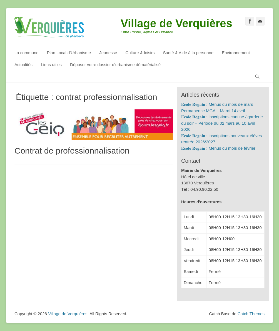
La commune (26, 52)
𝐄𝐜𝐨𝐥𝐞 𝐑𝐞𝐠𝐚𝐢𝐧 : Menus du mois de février (218, 148)
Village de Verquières (176, 23)
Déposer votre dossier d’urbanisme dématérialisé (115, 64)
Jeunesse (108, 52)
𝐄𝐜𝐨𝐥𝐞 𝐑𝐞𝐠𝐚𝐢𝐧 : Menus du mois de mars (217, 104)
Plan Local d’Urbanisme (69, 52)
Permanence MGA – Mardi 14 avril (213, 110)
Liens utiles (51, 64)
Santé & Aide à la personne (188, 52)
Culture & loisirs (140, 52)
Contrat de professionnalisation (71, 150)
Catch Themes (251, 313)
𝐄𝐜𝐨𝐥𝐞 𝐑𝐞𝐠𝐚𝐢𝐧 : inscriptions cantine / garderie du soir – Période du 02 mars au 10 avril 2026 (222, 123)
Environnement (236, 52)
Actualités (23, 64)
